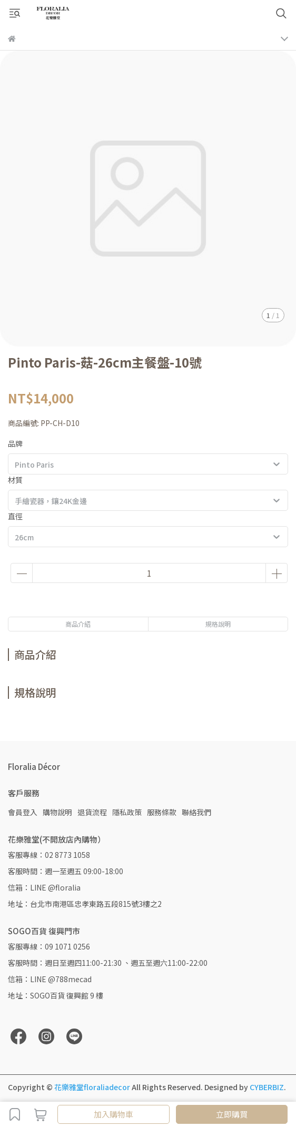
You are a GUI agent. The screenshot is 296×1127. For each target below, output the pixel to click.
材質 (15, 479)
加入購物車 (113, 1114)
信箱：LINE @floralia (44, 887)
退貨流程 (92, 812)
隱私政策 (127, 812)
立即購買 (232, 1114)
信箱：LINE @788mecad (50, 979)
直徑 (15, 516)
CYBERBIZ (267, 1087)
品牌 (15, 443)
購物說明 (57, 812)
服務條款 (161, 812)
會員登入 (22, 812)
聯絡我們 (196, 812)
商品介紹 (78, 623)
